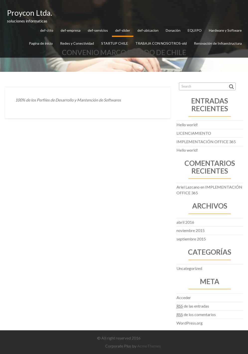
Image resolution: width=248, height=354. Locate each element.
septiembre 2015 (191, 238)
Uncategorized (189, 267)
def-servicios (98, 30)
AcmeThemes (150, 346)
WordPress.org (189, 322)
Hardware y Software (225, 30)
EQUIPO (195, 30)
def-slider (122, 30)
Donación (173, 30)
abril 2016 (185, 221)
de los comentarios (196, 313)
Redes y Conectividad (77, 43)
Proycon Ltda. (29, 12)
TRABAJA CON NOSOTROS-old (161, 43)
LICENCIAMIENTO (193, 132)
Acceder (183, 296)
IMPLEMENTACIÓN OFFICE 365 (206, 140)
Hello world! (187, 123)
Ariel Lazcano (188, 186)
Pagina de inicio (41, 43)
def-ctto (46, 30)
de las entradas (192, 305)
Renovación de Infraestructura (218, 43)
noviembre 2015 (190, 229)
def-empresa (71, 30)
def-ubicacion (148, 30)
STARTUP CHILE (114, 43)
